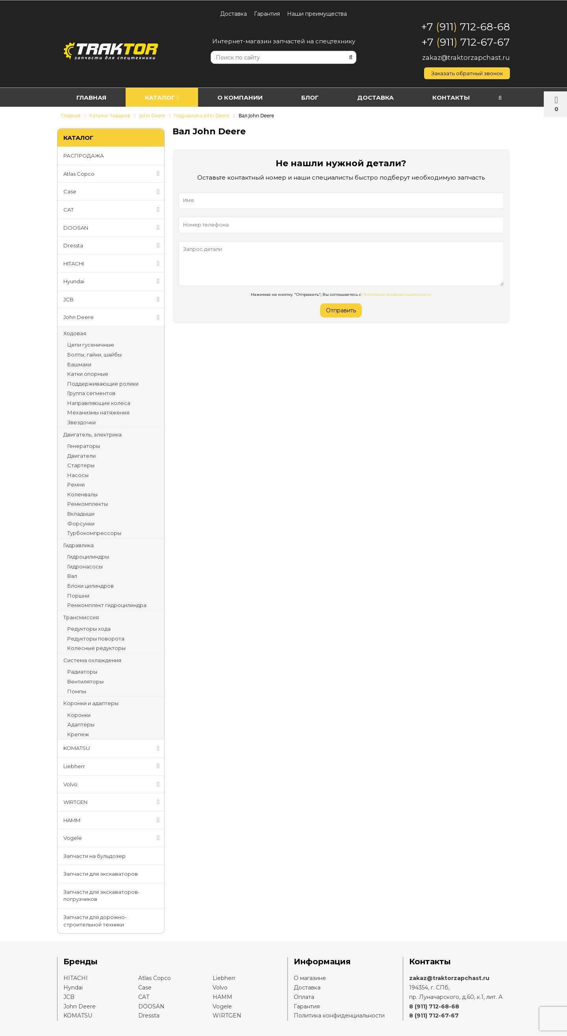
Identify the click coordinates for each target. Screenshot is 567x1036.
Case (113, 192)
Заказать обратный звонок (467, 73)
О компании (240, 97)
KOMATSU (113, 748)
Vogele (113, 838)
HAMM (113, 820)
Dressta (113, 245)
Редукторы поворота (95, 638)
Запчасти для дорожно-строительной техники (95, 921)
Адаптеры (80, 724)
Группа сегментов (91, 393)
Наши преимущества (317, 13)
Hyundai (113, 281)
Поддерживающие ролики (103, 384)
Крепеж (78, 734)
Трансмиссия (81, 617)
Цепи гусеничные (90, 345)
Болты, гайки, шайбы (94, 354)
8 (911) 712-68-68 (434, 1006)
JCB (113, 299)
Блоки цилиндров (90, 586)
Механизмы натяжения (98, 412)
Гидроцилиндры (88, 556)
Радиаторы (82, 671)
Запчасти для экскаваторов (100, 874)
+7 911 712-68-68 (465, 27)
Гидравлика (78, 545)
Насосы (78, 475)
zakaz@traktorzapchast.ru (466, 57)
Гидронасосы (85, 566)
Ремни (76, 484)
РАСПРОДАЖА (83, 155)
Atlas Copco (113, 174)
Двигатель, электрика (92, 434)
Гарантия (267, 13)
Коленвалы (82, 494)
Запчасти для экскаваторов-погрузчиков (101, 895)
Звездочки (81, 422)
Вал (72, 576)
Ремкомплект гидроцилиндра (106, 605)
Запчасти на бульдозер (94, 856)
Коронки (79, 715)
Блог (310, 97)
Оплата (304, 997)
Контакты (451, 97)
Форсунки (80, 523)
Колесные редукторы (96, 648)
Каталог (162, 97)
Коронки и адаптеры (91, 703)
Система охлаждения (92, 660)
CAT (113, 210)
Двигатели (81, 456)
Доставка (233, 13)
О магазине (310, 978)
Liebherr (113, 766)
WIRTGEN (113, 802)
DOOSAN (113, 228)
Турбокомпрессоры (94, 533)
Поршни (78, 595)
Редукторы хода (89, 629)
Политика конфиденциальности (339, 1015)
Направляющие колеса (98, 403)
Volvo (113, 784)
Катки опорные (87, 374)
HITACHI (113, 263)
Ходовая (74, 333)
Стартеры (80, 465)
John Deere (113, 317)
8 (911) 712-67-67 (434, 1015)
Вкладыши (80, 514)
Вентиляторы (85, 681)
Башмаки (79, 364)
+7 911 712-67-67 (465, 42)
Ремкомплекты (87, 504)
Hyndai (73, 987)
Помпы (76, 691)
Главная (91, 97)
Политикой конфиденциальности (396, 294)
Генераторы (83, 446)
